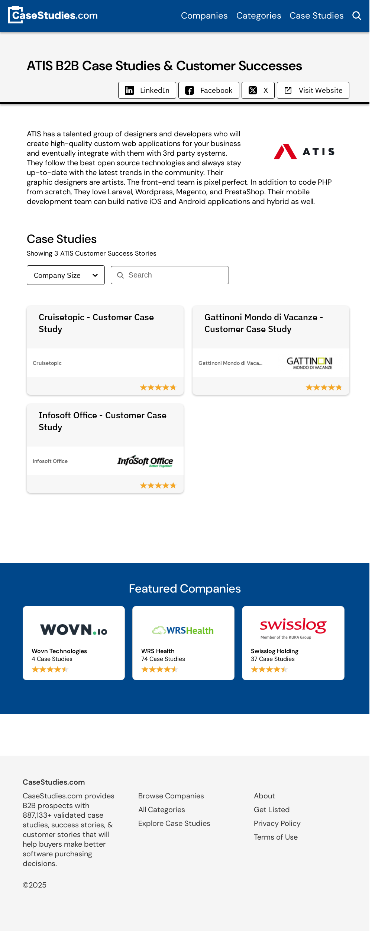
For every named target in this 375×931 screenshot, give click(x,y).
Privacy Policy (277, 823)
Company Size (66, 275)
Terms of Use (276, 837)
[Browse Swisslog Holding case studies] (293, 643)
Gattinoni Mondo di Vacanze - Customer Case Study (263, 323)
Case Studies (317, 15)
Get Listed (272, 809)
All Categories (161, 809)
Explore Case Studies (174, 823)
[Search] (176, 275)
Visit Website (313, 90)
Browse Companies (171, 796)
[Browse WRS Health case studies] (183, 643)
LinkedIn (147, 90)
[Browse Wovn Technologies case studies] (74, 643)
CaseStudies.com (54, 782)
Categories (258, 15)
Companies (204, 15)
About (264, 796)
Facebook (209, 90)
